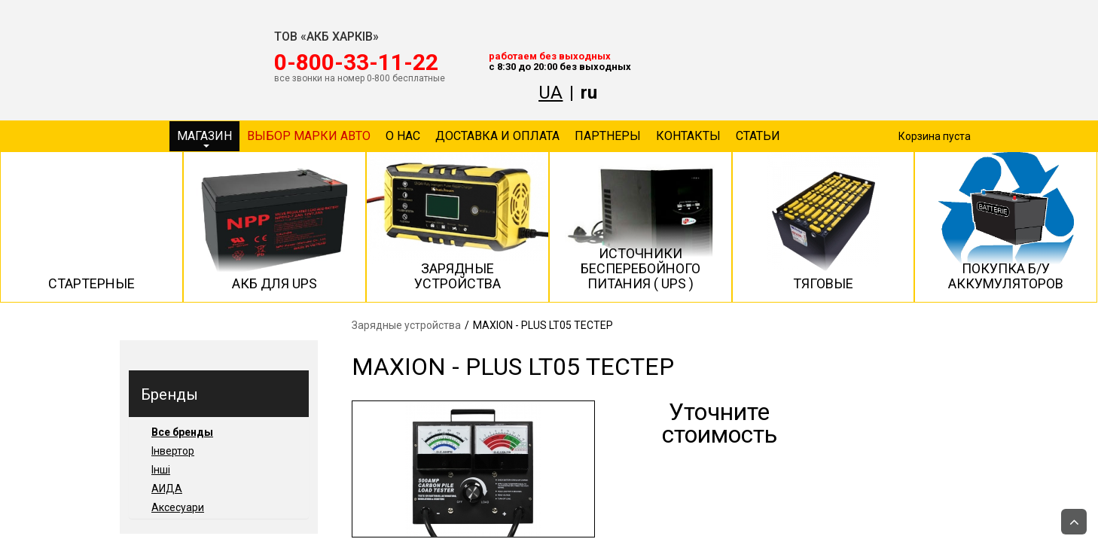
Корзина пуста (934, 136)
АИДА (166, 489)
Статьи (758, 136)
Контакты (688, 136)
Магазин (204, 138)
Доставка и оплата (497, 136)
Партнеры (608, 136)
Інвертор (172, 451)
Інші (160, 470)
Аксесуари (177, 507)
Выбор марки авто (309, 136)
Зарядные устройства (406, 325)
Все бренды (182, 432)
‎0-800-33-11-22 (356, 62)
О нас (403, 136)
